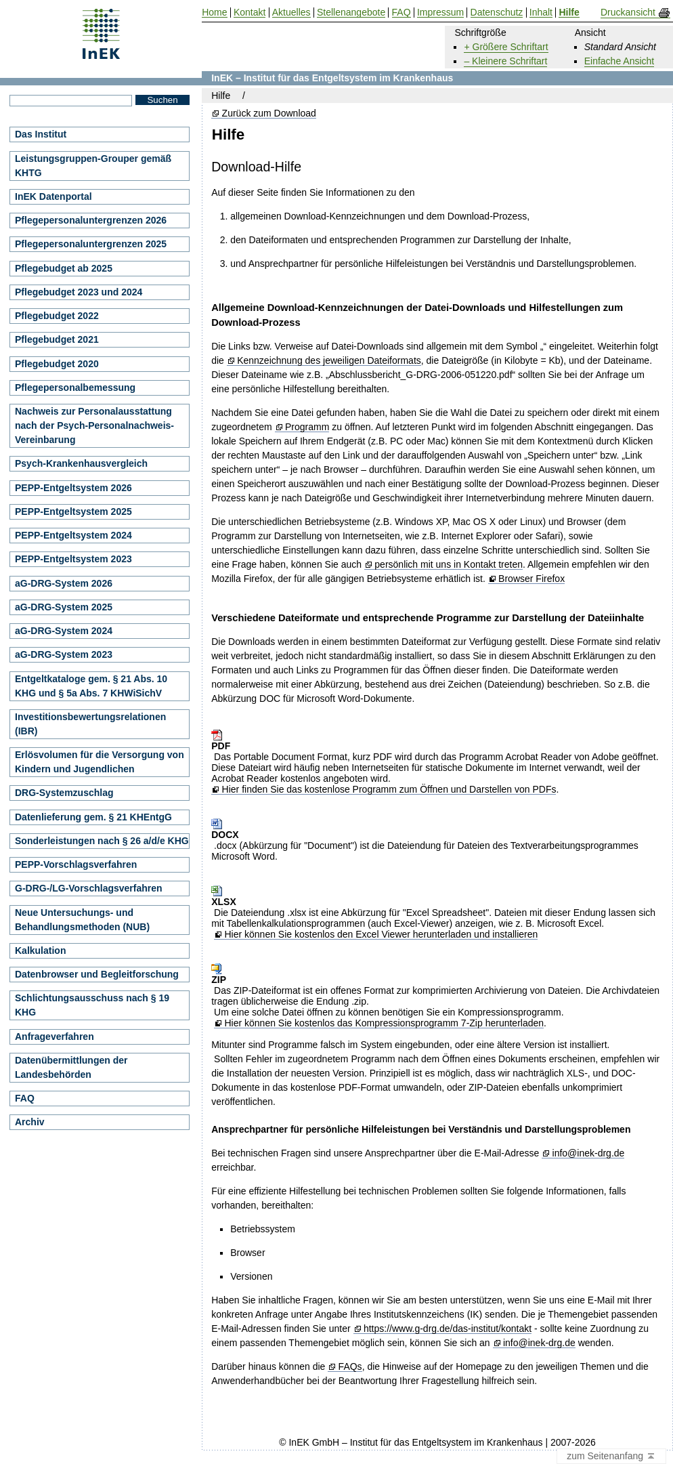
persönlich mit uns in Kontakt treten (448, 565)
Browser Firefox (531, 579)
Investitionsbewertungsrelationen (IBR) (90, 723)
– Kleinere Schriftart (505, 61)
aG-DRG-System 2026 (63, 583)
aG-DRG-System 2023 (63, 654)
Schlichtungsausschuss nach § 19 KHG (92, 1005)
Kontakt (249, 12)
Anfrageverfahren (54, 1036)
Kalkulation (40, 950)
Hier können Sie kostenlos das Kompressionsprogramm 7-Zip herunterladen (384, 1023)
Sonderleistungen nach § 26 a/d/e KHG (102, 840)
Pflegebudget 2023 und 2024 (78, 292)
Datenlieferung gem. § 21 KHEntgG (93, 817)
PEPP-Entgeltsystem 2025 (73, 511)
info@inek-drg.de (588, 1153)
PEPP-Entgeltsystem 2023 (73, 558)
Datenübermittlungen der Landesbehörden (71, 1067)
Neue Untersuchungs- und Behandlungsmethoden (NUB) (82, 919)
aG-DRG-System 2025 (63, 607)
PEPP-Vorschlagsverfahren (76, 864)
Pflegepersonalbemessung (75, 387)
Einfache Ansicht (619, 61)
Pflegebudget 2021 (57, 339)
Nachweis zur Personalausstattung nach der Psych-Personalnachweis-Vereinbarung (94, 425)
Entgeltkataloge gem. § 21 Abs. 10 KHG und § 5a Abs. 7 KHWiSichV (91, 685)
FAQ (25, 1098)
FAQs (350, 1367)
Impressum (440, 12)
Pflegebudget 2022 (57, 315)
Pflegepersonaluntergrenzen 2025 (91, 243)
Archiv (30, 1121)
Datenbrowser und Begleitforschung (97, 974)
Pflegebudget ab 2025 (63, 268)
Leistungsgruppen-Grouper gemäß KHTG (93, 165)
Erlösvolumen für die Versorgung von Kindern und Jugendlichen (99, 761)
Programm (307, 427)
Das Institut (40, 134)
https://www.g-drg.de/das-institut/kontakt (447, 1329)
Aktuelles (291, 12)
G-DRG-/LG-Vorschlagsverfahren (88, 888)
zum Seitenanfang (611, 1456)
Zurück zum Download (269, 113)
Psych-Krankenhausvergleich (81, 463)
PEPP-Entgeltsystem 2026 (73, 487)
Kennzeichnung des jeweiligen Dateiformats (329, 361)
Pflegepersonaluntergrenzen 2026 (91, 220)
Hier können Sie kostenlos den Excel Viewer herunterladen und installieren (381, 934)
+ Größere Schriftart (506, 46)
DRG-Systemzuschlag (64, 792)
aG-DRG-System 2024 (63, 630)
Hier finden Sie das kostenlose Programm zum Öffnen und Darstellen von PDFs (389, 790)
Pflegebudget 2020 (57, 363)
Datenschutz (497, 12)
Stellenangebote (351, 12)
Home (214, 12)
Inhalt (540, 12)
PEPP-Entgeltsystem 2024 (73, 535)
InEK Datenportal (53, 196)
